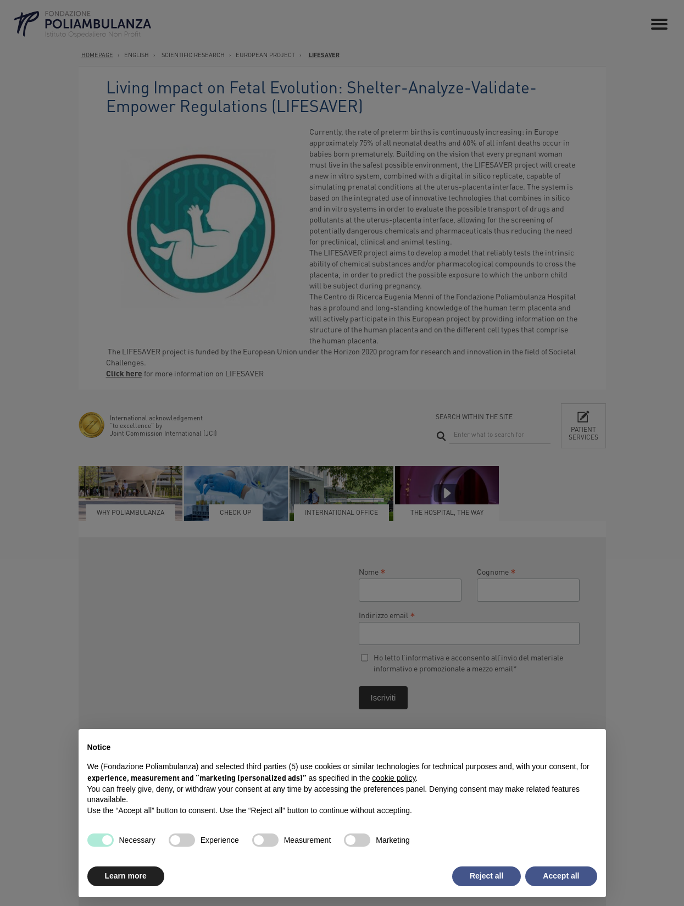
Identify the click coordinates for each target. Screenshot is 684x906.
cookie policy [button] (393, 778)
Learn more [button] (126, 875)
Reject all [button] (486, 875)
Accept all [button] (561, 875)
